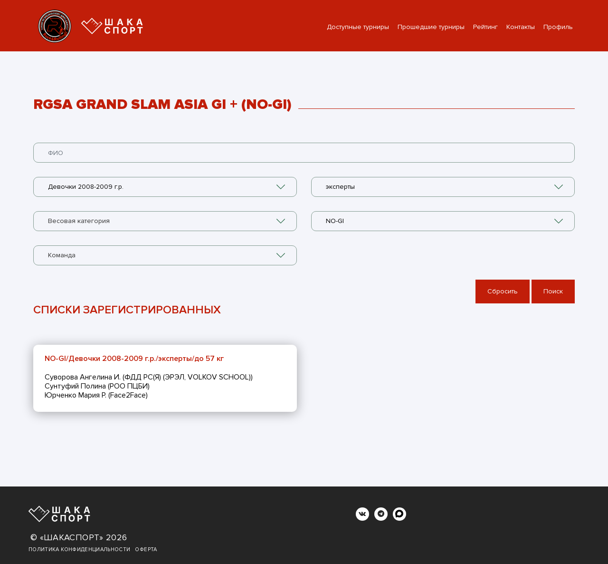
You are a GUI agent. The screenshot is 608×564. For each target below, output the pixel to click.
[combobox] (165, 187)
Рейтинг (485, 27)
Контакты (520, 27)
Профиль (558, 27)
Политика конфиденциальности (79, 549)
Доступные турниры (358, 27)
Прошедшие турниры (431, 27)
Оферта (146, 549)
